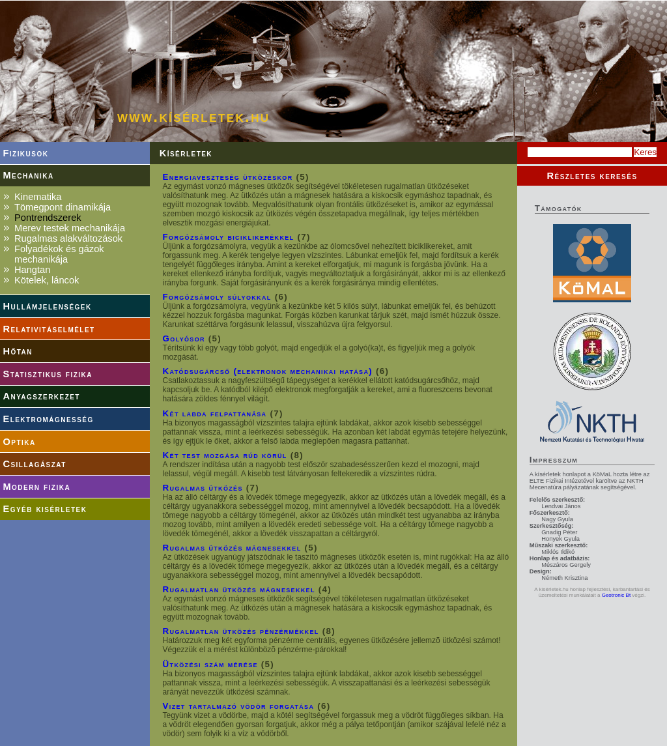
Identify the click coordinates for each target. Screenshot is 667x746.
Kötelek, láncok (46, 280)
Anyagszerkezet (41, 396)
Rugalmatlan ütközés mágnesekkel (239, 589)
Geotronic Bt (616, 595)
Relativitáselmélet (48, 329)
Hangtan (32, 270)
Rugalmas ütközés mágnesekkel (232, 547)
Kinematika (38, 197)
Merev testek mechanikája (69, 228)
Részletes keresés (591, 176)
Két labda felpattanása (215, 413)
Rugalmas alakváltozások (68, 238)
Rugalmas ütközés (203, 488)
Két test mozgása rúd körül (225, 455)
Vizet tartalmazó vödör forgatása (239, 706)
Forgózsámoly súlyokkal (217, 297)
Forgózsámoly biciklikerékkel (228, 237)
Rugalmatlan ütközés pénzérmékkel (241, 631)
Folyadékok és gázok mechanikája (59, 254)
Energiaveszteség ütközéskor (228, 177)
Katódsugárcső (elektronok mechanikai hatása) (268, 371)
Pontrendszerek (47, 217)
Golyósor (184, 338)
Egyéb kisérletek (45, 509)
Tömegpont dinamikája (62, 207)
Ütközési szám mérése (210, 664)
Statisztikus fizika (47, 374)
